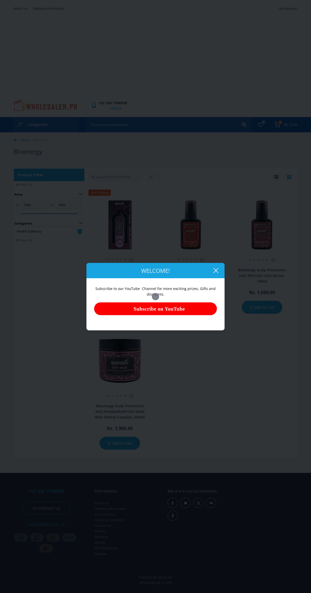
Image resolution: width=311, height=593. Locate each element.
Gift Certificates (106, 548)
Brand (25, 140)
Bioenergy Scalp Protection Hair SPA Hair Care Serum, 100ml (262, 276)
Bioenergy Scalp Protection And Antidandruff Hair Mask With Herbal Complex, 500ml (120, 411)
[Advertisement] (155, 61)
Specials (101, 553)
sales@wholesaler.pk (46, 523)
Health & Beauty (29, 231)
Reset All (24, 184)
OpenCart (165, 577)
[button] (112, 103)
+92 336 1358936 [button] (46, 491)
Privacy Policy (105, 514)
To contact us (46, 508)
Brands (100, 542)
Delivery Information (48, 8)
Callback (115, 108)
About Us (21, 8)
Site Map (101, 536)
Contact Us (103, 525)
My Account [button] (288, 8)
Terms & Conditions (110, 520)
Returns (101, 531)
